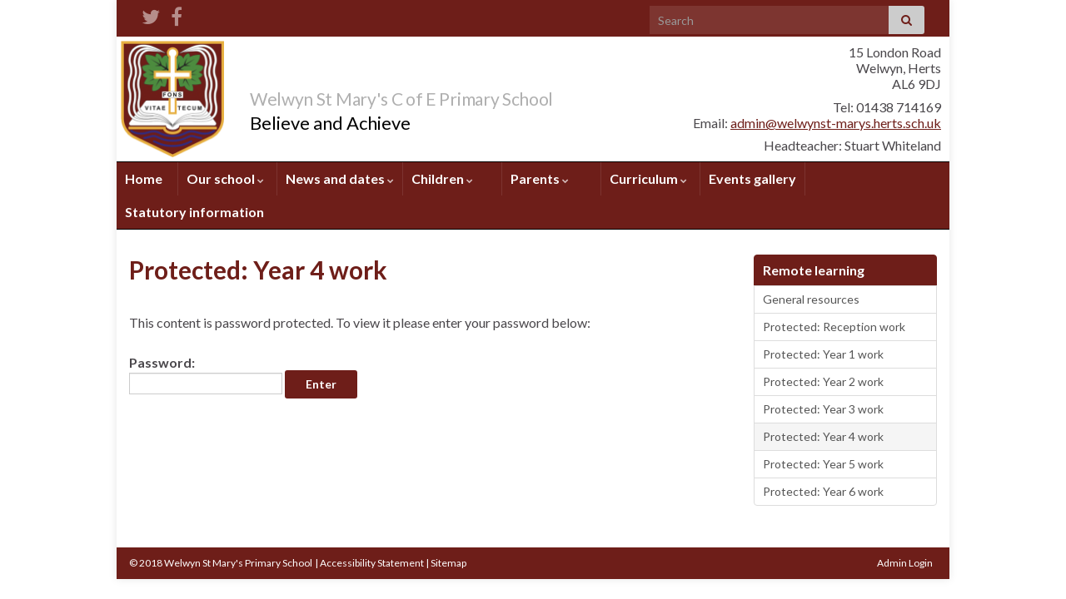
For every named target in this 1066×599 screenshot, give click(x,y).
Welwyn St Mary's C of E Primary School (465, 95)
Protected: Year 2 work (823, 381)
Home (143, 178)
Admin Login (905, 563)
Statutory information (194, 212)
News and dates (340, 178)
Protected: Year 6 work (823, 491)
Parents (540, 178)
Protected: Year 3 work (823, 409)
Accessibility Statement (372, 563)
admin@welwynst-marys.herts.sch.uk (835, 123)
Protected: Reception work (834, 326)
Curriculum (648, 178)
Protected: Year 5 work (823, 464)
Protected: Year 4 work (823, 436)
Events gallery (752, 178)
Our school (225, 178)
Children (442, 178)
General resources (811, 299)
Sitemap (448, 563)
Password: (205, 374)
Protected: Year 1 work (823, 354)
